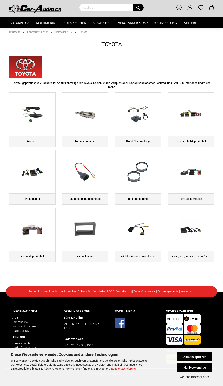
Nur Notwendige (195, 367)
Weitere (190, 23)
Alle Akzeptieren (194, 357)
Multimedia (45, 23)
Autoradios (19, 23)
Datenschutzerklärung (122, 368)
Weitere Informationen (195, 377)
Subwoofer (102, 23)
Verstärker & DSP (133, 23)
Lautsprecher (74, 23)
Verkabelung (165, 23)
